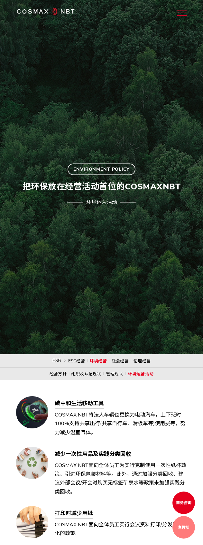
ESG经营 (76, 361)
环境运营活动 (141, 374)
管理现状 (114, 374)
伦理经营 (142, 361)
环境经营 (98, 361)
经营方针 (58, 374)
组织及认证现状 (86, 374)
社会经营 (120, 361)
